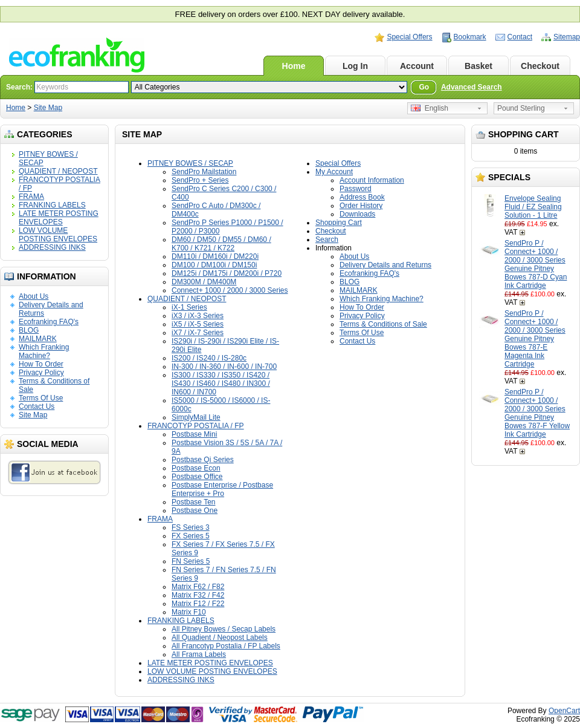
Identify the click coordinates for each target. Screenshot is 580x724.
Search (326, 239)
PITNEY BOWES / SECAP (190, 163)
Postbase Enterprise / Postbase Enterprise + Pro (222, 489)
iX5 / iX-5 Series (198, 324)
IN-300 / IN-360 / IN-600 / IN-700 (224, 366)
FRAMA (31, 196)
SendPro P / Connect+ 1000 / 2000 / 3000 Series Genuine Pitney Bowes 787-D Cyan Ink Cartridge (535, 264)
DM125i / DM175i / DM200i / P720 (227, 273)
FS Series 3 (191, 527)
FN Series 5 (191, 561)
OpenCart (564, 710)
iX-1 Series (189, 307)
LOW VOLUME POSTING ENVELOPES (58, 234)
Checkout (540, 66)
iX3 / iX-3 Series (198, 315)
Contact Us (36, 406)
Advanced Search (471, 87)
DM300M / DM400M (204, 282)
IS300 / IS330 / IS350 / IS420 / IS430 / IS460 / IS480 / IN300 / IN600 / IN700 (221, 383)
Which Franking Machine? (44, 351)
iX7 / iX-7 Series (198, 332)
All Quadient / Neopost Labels (220, 637)
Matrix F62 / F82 (198, 586)
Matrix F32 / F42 (198, 595)
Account (417, 66)
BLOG (29, 330)
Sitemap (566, 37)
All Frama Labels (199, 654)
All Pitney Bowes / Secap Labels (224, 629)
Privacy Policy (41, 372)
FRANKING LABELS (52, 205)
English (429, 108)
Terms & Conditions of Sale (383, 324)
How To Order (41, 364)
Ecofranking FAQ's (49, 322)
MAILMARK (38, 338)
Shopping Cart (338, 222)
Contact (519, 37)
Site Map (48, 107)
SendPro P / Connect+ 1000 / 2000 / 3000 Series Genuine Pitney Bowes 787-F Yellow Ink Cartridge (537, 413)
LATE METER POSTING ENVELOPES (58, 217)
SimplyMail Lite (196, 417)
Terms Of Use (41, 398)
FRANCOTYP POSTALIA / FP (195, 426)
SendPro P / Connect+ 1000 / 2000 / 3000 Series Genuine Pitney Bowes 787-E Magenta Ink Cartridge (535, 338)
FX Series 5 (191, 536)
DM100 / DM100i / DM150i (214, 265)
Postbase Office (197, 476)
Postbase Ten (194, 502)
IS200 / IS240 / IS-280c (209, 358)
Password (356, 188)
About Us (33, 296)
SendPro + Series (200, 180)
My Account (334, 172)
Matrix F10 (189, 612)
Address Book (362, 197)
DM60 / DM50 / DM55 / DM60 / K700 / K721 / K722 (221, 243)
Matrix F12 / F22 (198, 603)
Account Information (372, 180)
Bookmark (470, 37)
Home (294, 66)
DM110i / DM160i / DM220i (215, 256)
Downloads (357, 214)
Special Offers (409, 37)
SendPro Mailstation (204, 172)
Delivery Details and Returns (385, 265)
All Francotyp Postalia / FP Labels (226, 646)
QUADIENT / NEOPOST (58, 171)
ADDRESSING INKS (52, 247)
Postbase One (195, 510)
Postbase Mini (194, 434)
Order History (361, 205)
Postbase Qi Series (203, 459)
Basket (478, 66)
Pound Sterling (521, 108)
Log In (355, 66)
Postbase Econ (196, 468)
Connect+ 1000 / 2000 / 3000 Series (230, 290)
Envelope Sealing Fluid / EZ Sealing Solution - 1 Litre (533, 207)
